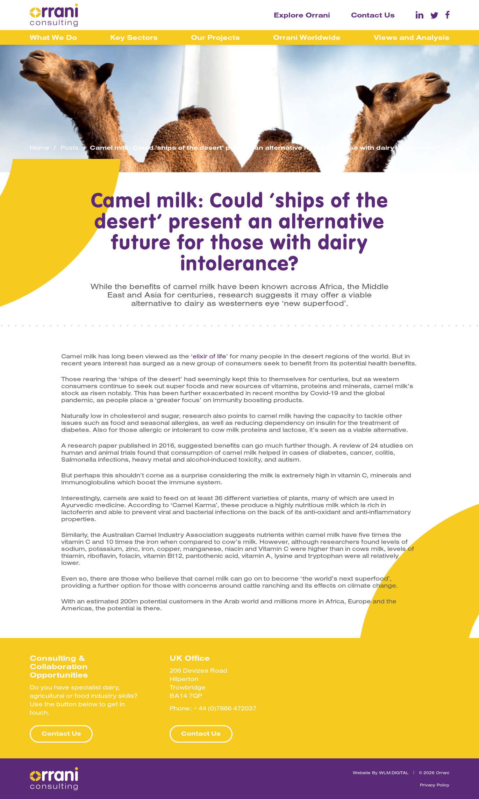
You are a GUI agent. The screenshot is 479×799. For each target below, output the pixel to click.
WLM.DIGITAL (394, 772)
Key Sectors (134, 37)
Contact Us (373, 14)
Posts (69, 147)
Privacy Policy (434, 784)
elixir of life (209, 356)
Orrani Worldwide (307, 37)
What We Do (53, 37)
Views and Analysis (411, 37)
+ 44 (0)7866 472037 (225, 708)
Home (39, 147)
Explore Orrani (302, 14)
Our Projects (215, 37)
